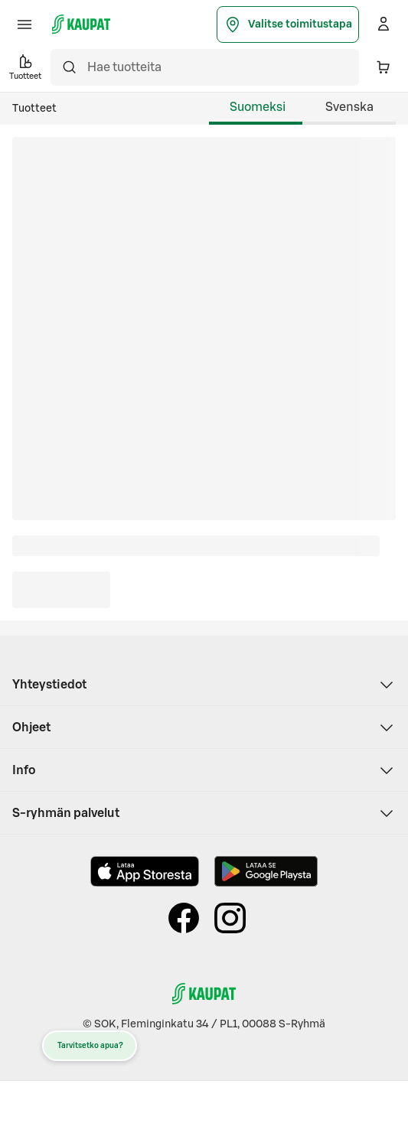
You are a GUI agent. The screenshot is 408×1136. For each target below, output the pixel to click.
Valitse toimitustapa (288, 24)
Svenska (349, 107)
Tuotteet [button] (25, 66)
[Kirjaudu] (383, 24)
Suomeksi (258, 107)
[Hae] (69, 67)
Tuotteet (34, 108)
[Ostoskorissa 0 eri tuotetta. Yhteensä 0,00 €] (383, 67)
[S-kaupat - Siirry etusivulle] (81, 24)
